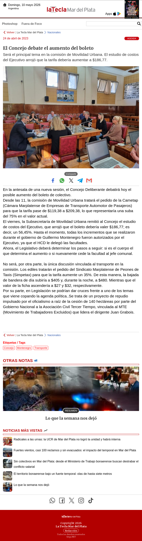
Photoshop (10, 23)
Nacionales (54, 32)
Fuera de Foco (32, 23)
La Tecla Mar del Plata (30, 32)
